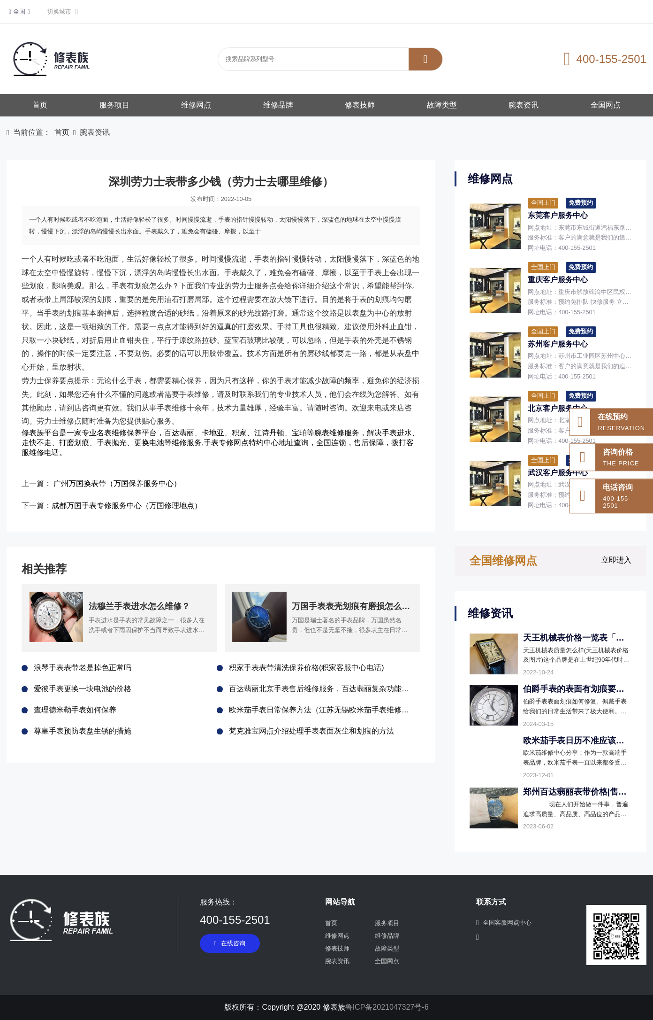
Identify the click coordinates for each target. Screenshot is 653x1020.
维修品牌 (278, 105)
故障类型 (442, 105)
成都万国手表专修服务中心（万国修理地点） (127, 506)
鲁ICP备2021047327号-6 (387, 1007)
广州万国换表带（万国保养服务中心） (117, 483)
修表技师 (360, 105)
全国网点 (606, 105)
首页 (39, 105)
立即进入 (616, 560)
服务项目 (114, 105)
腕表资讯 (524, 105)
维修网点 (196, 105)
